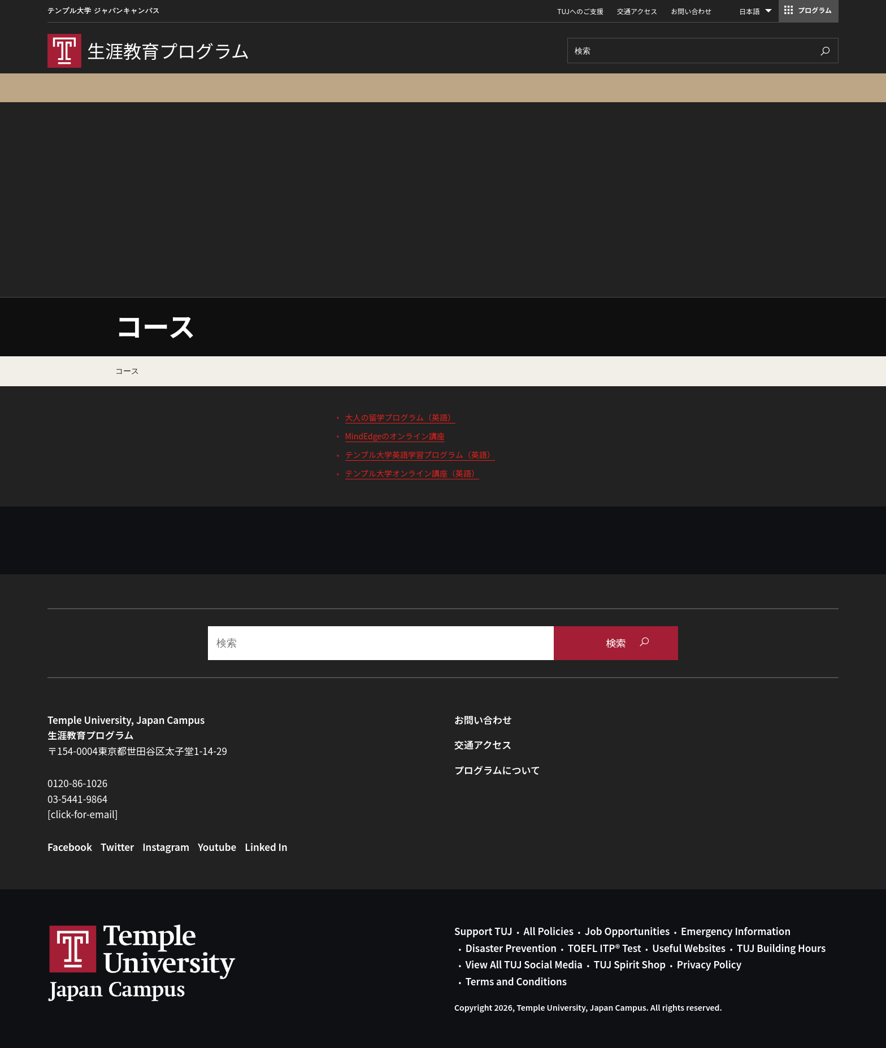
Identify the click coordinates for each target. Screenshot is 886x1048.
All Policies (549, 931)
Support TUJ (483, 931)
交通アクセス (637, 11)
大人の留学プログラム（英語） (400, 417)
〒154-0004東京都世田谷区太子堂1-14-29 (137, 751)
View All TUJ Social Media (524, 964)
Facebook (69, 847)
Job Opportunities (627, 931)
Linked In (266, 847)
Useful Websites (689, 948)
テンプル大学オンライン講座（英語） (412, 473)
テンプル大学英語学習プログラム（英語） (420, 454)
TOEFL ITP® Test (604, 948)
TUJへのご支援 (580, 11)
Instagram (165, 847)
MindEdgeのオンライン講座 (395, 436)
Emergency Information (736, 931)
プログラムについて (497, 770)
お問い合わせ (691, 11)
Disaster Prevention (511, 948)
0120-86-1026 (77, 783)
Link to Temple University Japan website (160, 962)
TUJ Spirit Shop (630, 964)
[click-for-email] (82, 814)
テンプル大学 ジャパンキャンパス (103, 11)
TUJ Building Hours (781, 948)
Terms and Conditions (516, 981)
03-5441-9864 (77, 799)
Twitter (117, 847)
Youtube (217, 847)
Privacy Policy (709, 964)
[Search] (703, 50)
